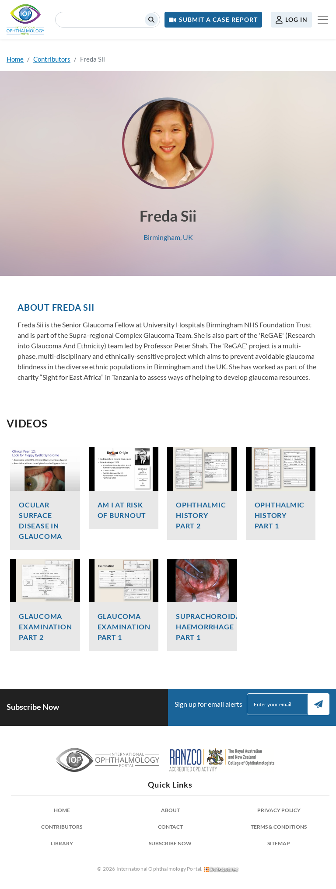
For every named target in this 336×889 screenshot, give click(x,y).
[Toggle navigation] (322, 19)
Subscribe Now (170, 843)
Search (151, 19)
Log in (296, 19)
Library (62, 843)
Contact (170, 826)
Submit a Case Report (218, 19)
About (170, 810)
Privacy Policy (279, 810)
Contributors (51, 59)
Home (15, 59)
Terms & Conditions (279, 826)
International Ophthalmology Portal (26, 19)
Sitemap (278, 843)
